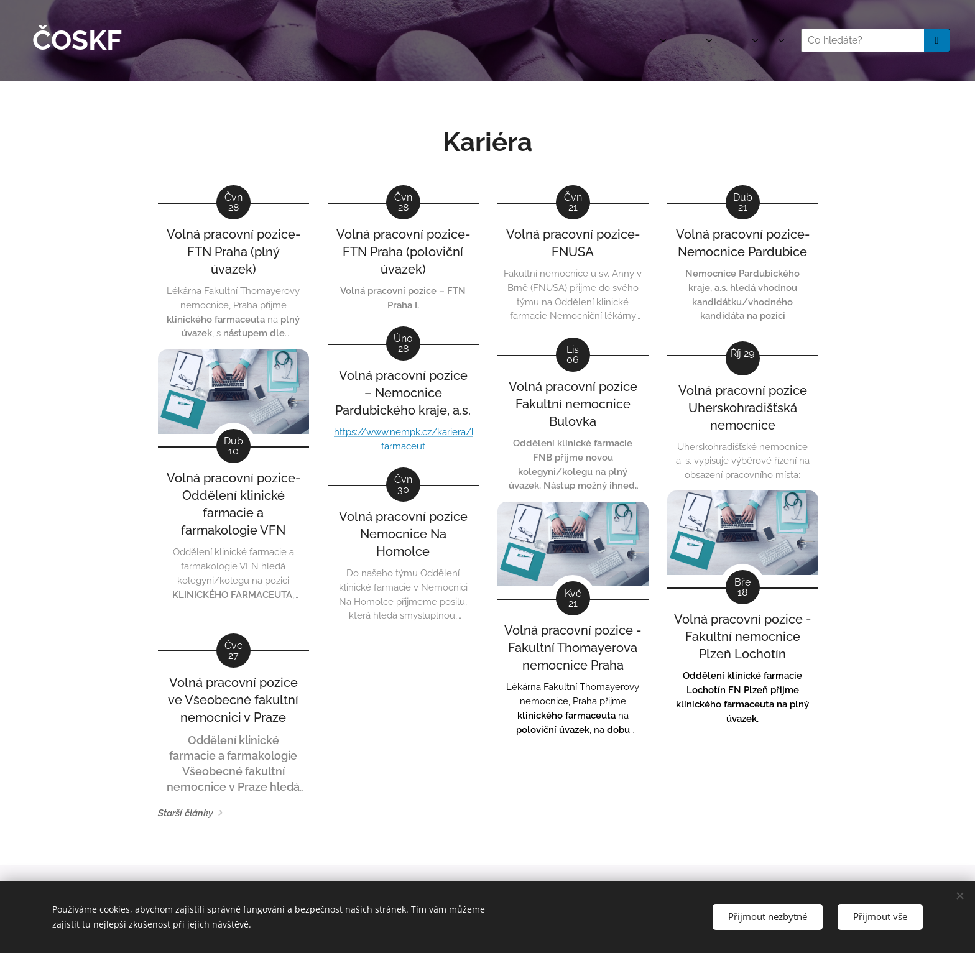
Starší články (185, 813)
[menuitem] (574, 40)
